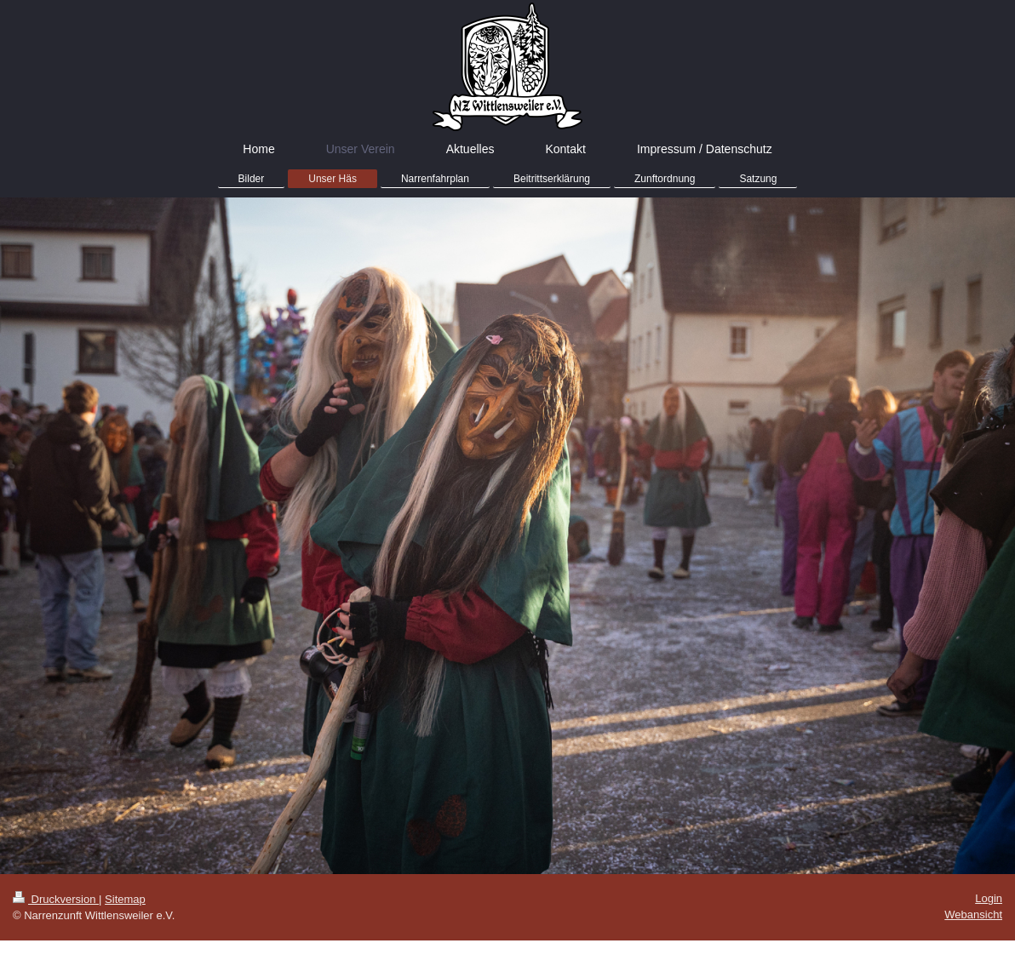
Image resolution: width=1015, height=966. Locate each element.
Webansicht (973, 914)
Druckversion (56, 899)
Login (988, 898)
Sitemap (125, 899)
